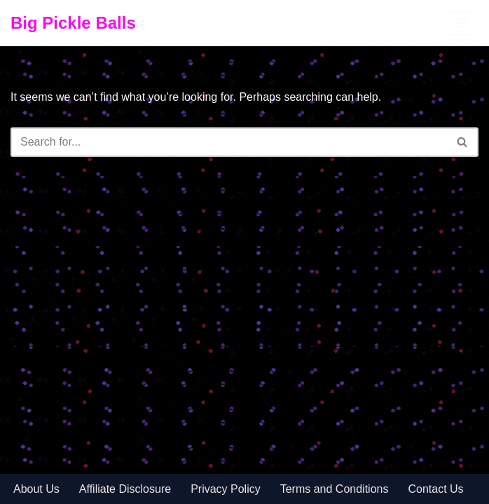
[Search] (229, 142)
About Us (36, 489)
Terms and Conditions (334, 489)
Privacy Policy (226, 489)
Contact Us (435, 489)
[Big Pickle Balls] (73, 23)
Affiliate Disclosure (125, 489)
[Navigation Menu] (462, 23)
